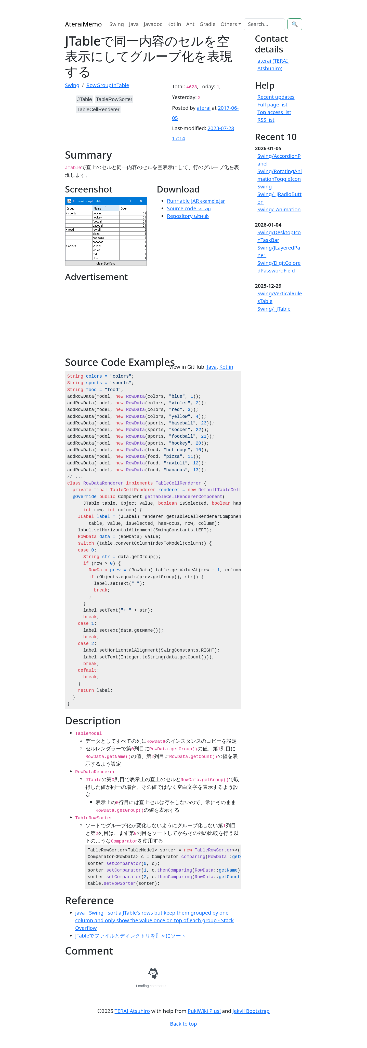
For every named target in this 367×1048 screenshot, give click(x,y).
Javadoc (153, 24)
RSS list (265, 119)
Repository (188, 216)
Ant (190, 24)
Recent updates (276, 96)
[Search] (264, 24)
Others (229, 24)
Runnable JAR (196, 200)
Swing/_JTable (274, 308)
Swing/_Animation (279, 209)
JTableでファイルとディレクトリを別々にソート (130, 935)
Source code (189, 208)
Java (134, 24)
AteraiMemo (83, 24)
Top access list (274, 112)
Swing (117, 24)
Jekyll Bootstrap (251, 1011)
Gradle (207, 24)
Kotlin (174, 24)
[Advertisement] (109, 320)
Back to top (183, 1023)
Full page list (272, 104)
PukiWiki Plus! (204, 1011)
